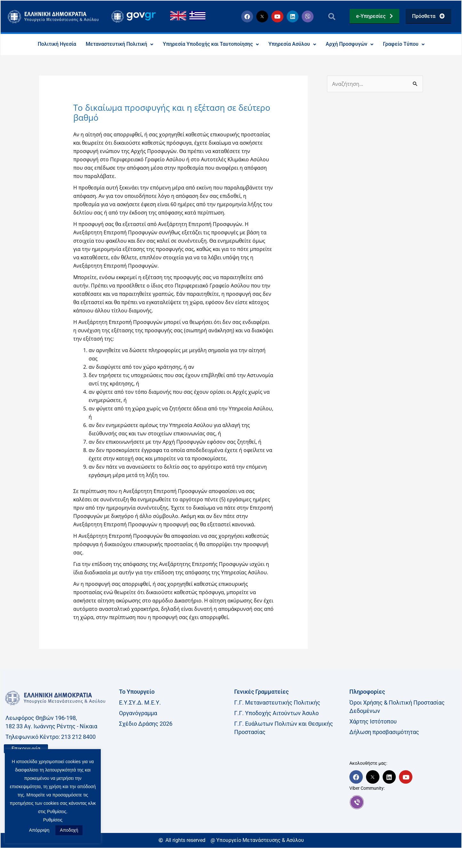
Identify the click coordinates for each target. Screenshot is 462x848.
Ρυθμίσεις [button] (53, 819)
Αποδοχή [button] (69, 830)
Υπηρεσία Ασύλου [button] (292, 44)
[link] (403, 802)
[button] (331, 16)
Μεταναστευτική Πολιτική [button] (119, 44)
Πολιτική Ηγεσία (57, 44)
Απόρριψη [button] (39, 830)
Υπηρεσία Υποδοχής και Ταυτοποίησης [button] (211, 44)
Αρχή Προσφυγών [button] (349, 44)
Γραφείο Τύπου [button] (404, 44)
